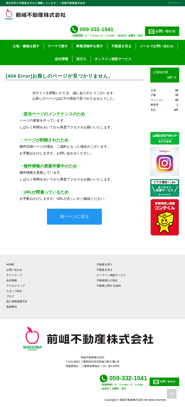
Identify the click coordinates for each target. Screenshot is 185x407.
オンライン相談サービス (113, 59)
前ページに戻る (74, 216)
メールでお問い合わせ (156, 46)
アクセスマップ (15, 285)
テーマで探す (58, 46)
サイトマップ (173, 2)
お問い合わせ (162, 31)
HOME (10, 264)
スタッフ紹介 (14, 291)
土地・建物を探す (26, 46)
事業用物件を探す (89, 46)
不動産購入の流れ (107, 280)
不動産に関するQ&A (109, 285)
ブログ (10, 296)
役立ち (81, 59)
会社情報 (61, 59)
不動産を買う (104, 264)
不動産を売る (121, 46)
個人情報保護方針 (16, 301)
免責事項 (11, 306)
